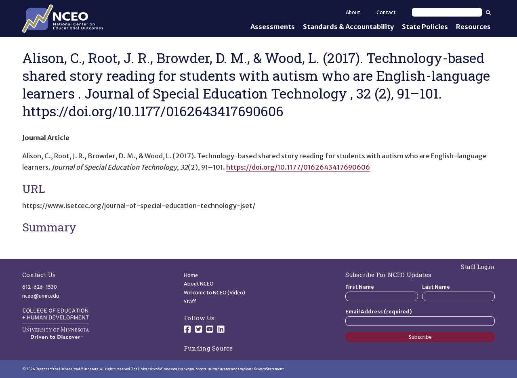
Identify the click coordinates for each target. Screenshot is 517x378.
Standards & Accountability (348, 27)
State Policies (425, 27)
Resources (473, 27)
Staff (190, 301)
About (353, 12)
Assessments (272, 27)
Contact (386, 12)
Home (191, 275)
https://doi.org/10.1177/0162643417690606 (298, 167)
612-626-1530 (39, 287)
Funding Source (208, 348)
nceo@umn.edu (40, 296)
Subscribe (420, 337)
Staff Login (478, 266)
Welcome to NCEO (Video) (214, 293)
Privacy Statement (269, 369)
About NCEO (199, 284)
